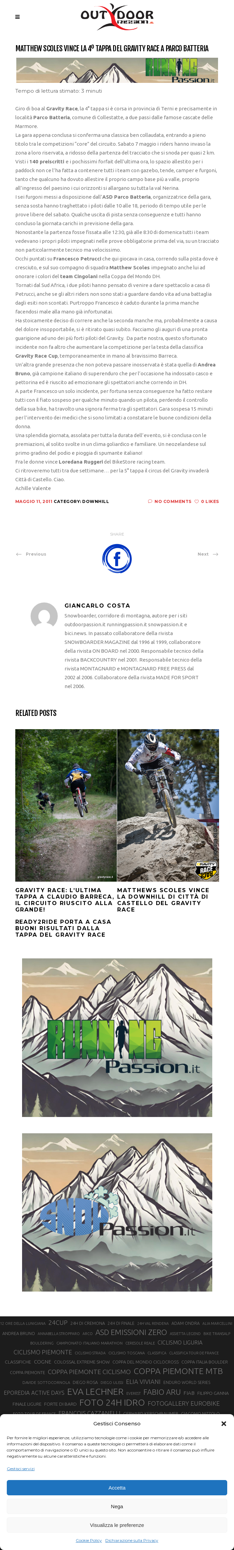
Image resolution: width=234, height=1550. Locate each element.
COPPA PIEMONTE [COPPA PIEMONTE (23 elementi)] (27, 1372)
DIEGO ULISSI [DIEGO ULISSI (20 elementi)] (112, 1383)
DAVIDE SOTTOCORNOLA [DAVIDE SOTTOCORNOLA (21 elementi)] (46, 1382)
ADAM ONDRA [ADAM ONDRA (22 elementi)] (186, 1323)
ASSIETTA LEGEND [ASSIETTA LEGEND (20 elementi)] (185, 1334)
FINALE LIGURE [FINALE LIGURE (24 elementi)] (27, 1404)
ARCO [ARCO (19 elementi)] (88, 1334)
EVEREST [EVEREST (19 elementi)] (133, 1393)
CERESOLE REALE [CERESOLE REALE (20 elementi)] (140, 1343)
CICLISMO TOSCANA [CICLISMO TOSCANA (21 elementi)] (126, 1353)
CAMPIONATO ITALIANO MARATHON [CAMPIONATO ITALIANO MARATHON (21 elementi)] (89, 1343)
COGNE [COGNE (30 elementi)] (42, 1362)
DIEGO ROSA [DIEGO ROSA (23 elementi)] (85, 1382)
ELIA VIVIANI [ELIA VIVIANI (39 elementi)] (143, 1381)
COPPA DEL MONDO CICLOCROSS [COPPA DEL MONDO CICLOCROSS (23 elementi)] (145, 1361)
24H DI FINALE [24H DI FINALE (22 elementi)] (121, 1323)
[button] (223, 1423)
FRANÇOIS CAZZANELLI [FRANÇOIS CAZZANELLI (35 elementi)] (89, 1413)
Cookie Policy (89, 1540)
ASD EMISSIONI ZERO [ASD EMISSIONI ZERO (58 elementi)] (131, 1332)
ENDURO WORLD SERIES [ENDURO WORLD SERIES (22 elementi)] (186, 1382)
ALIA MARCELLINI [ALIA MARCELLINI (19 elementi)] (217, 1323)
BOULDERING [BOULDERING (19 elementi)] (42, 1343)
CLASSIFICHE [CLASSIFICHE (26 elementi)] (18, 1362)
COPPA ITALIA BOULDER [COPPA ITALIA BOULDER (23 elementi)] (204, 1361)
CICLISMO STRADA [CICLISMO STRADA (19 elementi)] (90, 1353)
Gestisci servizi (21, 1468)
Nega (117, 1506)
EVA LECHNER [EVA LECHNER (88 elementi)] (95, 1391)
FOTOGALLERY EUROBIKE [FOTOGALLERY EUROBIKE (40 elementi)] (184, 1403)
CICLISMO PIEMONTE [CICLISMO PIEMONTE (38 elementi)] (43, 1352)
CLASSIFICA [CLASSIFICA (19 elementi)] (156, 1353)
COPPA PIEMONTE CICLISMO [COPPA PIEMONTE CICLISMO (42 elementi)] (89, 1371)
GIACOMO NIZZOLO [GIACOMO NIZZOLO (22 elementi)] (200, 1413)
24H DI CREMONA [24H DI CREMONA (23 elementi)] (87, 1323)
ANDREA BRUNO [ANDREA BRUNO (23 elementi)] (18, 1333)
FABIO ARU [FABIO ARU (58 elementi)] (162, 1392)
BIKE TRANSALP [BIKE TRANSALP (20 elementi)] (216, 1334)
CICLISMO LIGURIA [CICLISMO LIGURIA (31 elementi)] (180, 1342)
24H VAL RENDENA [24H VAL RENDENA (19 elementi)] (153, 1323)
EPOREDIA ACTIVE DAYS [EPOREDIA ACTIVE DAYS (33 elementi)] (34, 1393)
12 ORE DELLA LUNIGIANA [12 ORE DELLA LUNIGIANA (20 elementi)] (23, 1323)
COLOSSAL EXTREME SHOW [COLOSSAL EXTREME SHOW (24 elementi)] (82, 1361)
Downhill (95, 501)
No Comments (170, 501)
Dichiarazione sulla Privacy (131, 1540)
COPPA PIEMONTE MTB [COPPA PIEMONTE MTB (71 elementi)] (178, 1371)
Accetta (116, 1488)
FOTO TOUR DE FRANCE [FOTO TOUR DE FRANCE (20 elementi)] (34, 1414)
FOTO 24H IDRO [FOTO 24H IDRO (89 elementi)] (112, 1402)
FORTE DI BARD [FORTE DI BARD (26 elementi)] (60, 1404)
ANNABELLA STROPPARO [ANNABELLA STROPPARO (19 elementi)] (59, 1334)
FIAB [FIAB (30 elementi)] (189, 1393)
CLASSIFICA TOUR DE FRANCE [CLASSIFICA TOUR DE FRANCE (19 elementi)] (194, 1353)
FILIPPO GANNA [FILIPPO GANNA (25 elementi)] (213, 1393)
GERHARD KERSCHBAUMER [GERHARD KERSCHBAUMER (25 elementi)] (150, 1413)
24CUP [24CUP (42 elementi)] (58, 1322)
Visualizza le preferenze (117, 1525)
